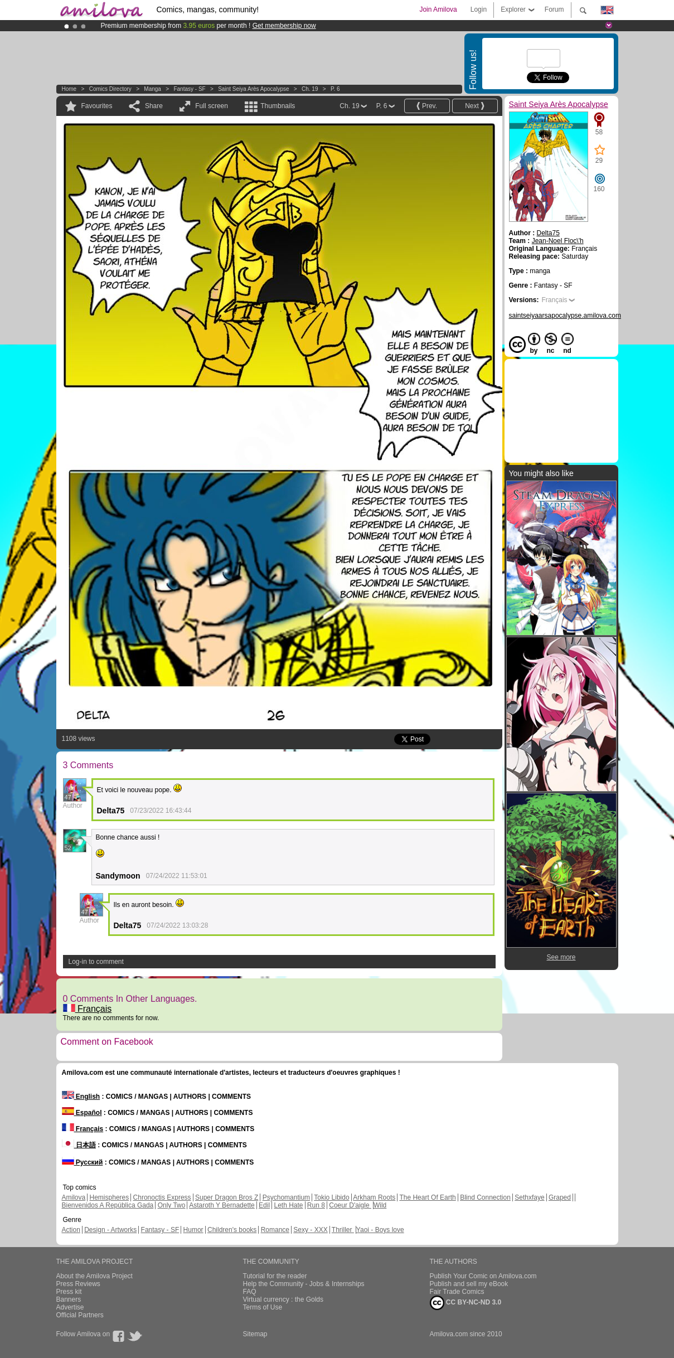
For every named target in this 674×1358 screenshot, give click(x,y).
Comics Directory (110, 89)
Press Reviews (78, 1284)
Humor (193, 1230)
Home (69, 89)
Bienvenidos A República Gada (108, 1205)
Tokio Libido (331, 1197)
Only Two (172, 1205)
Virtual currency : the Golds (283, 1299)
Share (154, 106)
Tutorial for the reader (275, 1276)
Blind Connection (485, 1197)
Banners (68, 1299)
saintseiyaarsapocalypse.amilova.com (565, 315)
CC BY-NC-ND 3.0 (466, 1303)
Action (71, 1230)
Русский (82, 1162)
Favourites (97, 106)
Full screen (211, 106)
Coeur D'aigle (350, 1205)
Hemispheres (109, 1197)
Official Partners (80, 1315)
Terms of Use (263, 1307)
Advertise (70, 1307)
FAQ (249, 1292)
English (81, 1096)
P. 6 (335, 89)
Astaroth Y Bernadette (222, 1205)
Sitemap (255, 1334)
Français (87, 1008)
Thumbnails (277, 106)
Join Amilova (438, 9)
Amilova (74, 1197)
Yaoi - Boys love (380, 1230)
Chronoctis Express (162, 1197)
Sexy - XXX (310, 1230)
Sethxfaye (529, 1197)
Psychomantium (286, 1197)
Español (82, 1113)
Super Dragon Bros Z (226, 1197)
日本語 (79, 1145)
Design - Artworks (110, 1230)
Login (479, 9)
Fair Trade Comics (457, 1292)
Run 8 (316, 1205)
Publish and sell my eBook (469, 1284)
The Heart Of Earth (427, 1197)
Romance (275, 1230)
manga (152, 89)
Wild (380, 1205)
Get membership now (284, 26)
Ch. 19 (310, 89)
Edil (264, 1205)
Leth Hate (288, 1205)
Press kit (69, 1292)
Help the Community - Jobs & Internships (304, 1284)
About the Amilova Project (94, 1276)
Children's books (231, 1230)
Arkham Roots (374, 1197)
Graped (560, 1197)
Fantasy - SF (189, 89)
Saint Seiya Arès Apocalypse (253, 89)
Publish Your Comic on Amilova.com (483, 1276)
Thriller (343, 1230)
